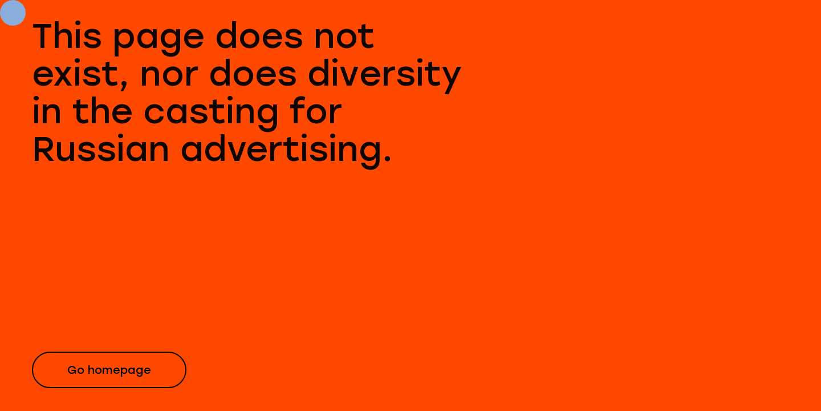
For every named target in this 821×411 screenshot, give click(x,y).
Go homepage (109, 370)
